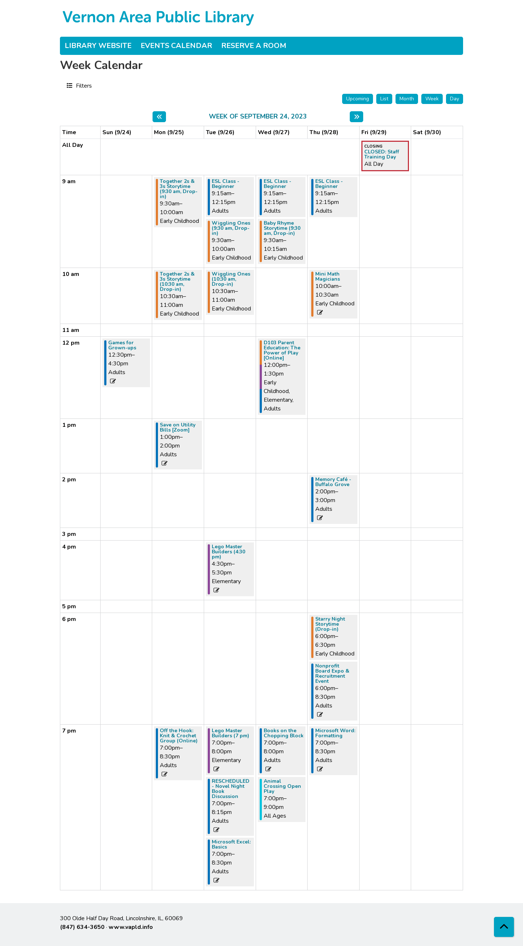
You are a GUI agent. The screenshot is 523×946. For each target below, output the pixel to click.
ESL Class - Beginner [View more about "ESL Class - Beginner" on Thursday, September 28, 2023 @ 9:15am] (329, 184)
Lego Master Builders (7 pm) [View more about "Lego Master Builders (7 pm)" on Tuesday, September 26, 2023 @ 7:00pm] (230, 733)
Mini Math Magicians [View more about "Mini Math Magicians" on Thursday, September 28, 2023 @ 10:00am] (327, 277)
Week (432, 98)
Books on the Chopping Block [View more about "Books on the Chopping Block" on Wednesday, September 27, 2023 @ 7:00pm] (284, 733)
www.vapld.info (131, 927)
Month (407, 98)
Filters (83, 85)
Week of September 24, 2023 (258, 117)
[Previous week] (159, 116)
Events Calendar (176, 46)
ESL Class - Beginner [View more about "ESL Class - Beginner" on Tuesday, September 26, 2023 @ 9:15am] (225, 184)
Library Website (98, 46)
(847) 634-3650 (82, 927)
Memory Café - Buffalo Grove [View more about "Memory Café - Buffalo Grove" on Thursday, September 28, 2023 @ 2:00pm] (333, 482)
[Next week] (356, 116)
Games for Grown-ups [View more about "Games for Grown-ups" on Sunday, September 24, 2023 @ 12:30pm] (122, 345)
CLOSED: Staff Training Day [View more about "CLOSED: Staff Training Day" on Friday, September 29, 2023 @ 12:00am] (381, 154)
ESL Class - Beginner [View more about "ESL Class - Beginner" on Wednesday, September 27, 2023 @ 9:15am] (277, 184)
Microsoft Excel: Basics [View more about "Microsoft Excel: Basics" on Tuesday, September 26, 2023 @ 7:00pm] (231, 844)
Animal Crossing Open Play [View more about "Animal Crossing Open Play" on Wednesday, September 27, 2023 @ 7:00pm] (282, 786)
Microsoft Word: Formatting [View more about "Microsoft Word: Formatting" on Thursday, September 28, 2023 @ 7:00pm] (335, 733)
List (384, 98)
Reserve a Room (253, 46)
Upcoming (357, 98)
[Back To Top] (504, 927)
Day (454, 98)
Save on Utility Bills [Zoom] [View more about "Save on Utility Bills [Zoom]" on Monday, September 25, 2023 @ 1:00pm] (177, 427)
